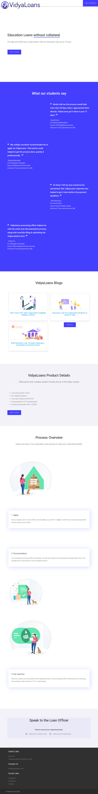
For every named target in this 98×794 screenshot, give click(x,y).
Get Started (90, 3)
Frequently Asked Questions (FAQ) (20, 759)
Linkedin (11, 784)
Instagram (12, 778)
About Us (11, 756)
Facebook (12, 781)
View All (69, 325)
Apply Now (14, 52)
